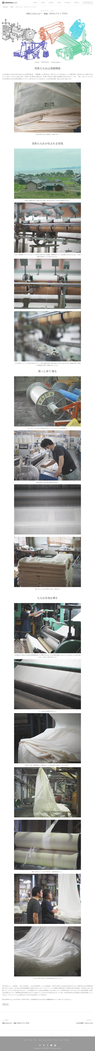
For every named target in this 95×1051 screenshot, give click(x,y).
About (43, 2)
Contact (61, 1040)
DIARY (12, 6)
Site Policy (67, 1040)
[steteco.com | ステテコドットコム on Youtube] (51, 1045)
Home (25, 1040)
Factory (76, 2)
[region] (47, 39)
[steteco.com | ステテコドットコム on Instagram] (40, 1045)
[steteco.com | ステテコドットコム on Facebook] (43, 1045)
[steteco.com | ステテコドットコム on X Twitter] (47, 1045)
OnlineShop (88, 2)
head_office (5, 6)
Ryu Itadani (56, 62)
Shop (59, 2)
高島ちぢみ (5, 1004)
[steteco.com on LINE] (55, 1045)
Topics (35, 2)
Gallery (51, 2)
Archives (67, 2)
